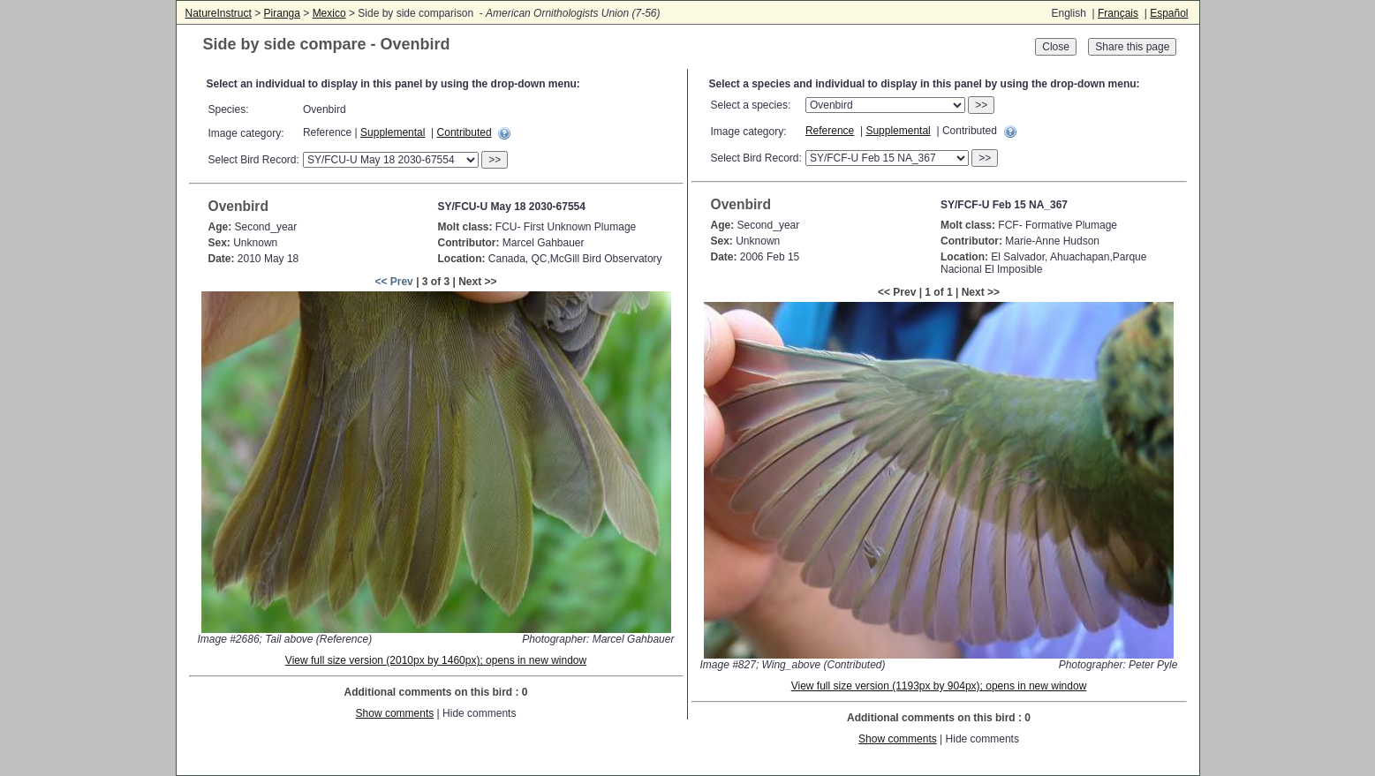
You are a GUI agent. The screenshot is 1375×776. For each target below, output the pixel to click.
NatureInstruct (218, 13)
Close (1055, 47)
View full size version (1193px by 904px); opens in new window (939, 686)
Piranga (282, 13)
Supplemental (392, 132)
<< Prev (393, 281)
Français (1118, 13)
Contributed (464, 132)
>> (494, 160)
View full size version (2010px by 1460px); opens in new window (435, 660)
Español (1169, 13)
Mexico (329, 13)
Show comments (395, 713)
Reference (829, 130)
